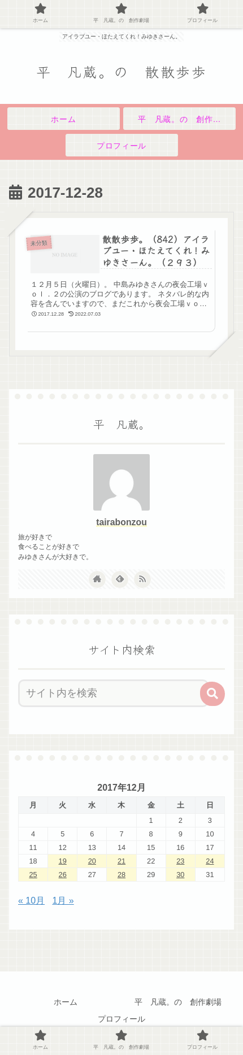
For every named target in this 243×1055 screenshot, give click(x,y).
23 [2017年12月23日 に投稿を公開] (180, 861)
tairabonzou (121, 522)
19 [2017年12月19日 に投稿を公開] (63, 861)
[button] (212, 694)
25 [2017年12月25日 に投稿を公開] (33, 874)
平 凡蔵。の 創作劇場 (178, 1001)
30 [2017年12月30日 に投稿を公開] (180, 874)
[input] (113, 693)
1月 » (63, 900)
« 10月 (31, 900)
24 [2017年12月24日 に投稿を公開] (210, 861)
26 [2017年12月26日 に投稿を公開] (63, 874)
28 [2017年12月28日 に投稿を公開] (121, 874)
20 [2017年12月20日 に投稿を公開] (92, 861)
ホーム (65, 1001)
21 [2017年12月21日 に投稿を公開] (121, 861)
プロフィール (121, 1018)
